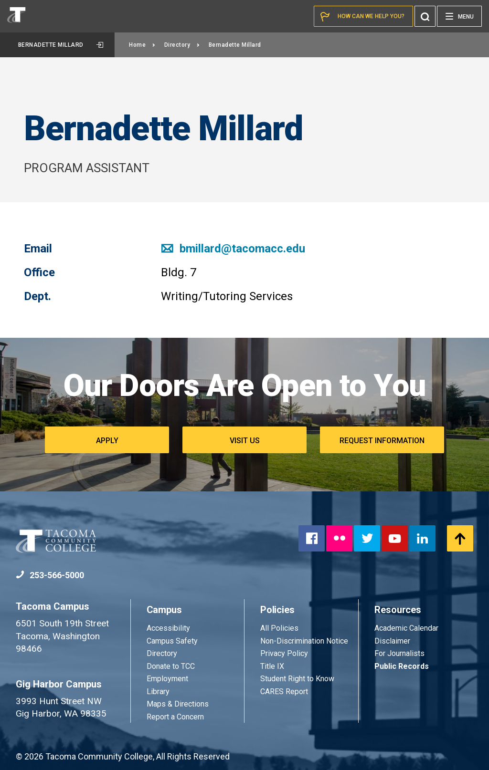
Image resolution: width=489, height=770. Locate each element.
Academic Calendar (406, 628)
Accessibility (168, 628)
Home (142, 45)
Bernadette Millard (61, 45)
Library (158, 691)
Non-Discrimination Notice (304, 640)
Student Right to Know (297, 678)
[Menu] (459, 16)
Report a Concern (175, 716)
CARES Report (284, 691)
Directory (182, 45)
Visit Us (245, 440)
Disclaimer (392, 640)
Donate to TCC (171, 666)
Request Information (382, 440)
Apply (107, 440)
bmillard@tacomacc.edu (233, 248)
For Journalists (399, 653)
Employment (167, 678)
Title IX (272, 666)
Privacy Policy (284, 653)
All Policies (280, 628)
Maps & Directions (178, 703)
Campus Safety (172, 640)
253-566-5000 (50, 575)
